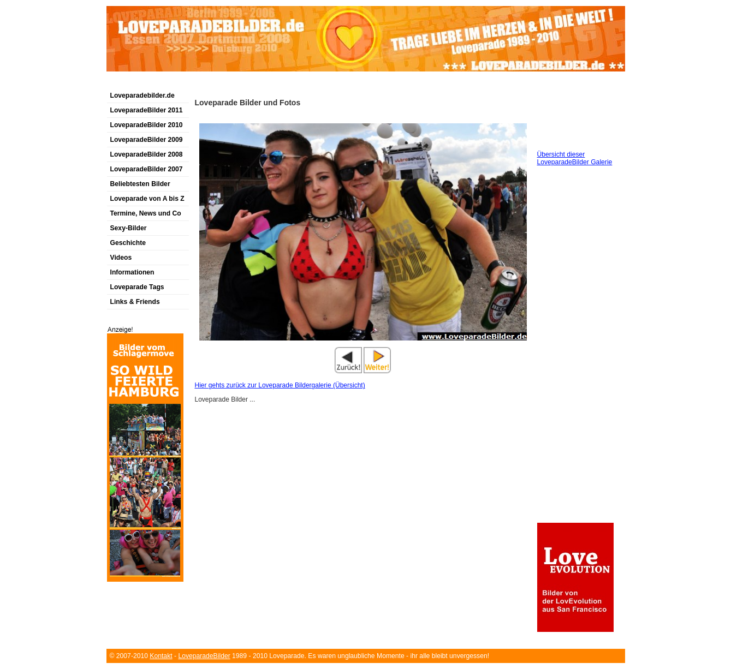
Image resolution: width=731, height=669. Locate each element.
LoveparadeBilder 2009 (146, 140)
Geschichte (128, 243)
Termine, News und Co (145, 213)
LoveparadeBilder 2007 (146, 169)
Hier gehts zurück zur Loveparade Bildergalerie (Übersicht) (280, 385)
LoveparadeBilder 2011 (146, 110)
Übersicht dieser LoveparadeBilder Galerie (575, 158)
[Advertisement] (234, 84)
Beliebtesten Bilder (140, 184)
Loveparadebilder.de (142, 95)
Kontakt (161, 656)
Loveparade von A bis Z (147, 198)
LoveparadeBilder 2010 (146, 125)
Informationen (132, 272)
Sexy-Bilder (128, 228)
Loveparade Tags (137, 287)
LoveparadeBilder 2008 (146, 154)
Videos (121, 257)
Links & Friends (135, 302)
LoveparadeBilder (204, 656)
